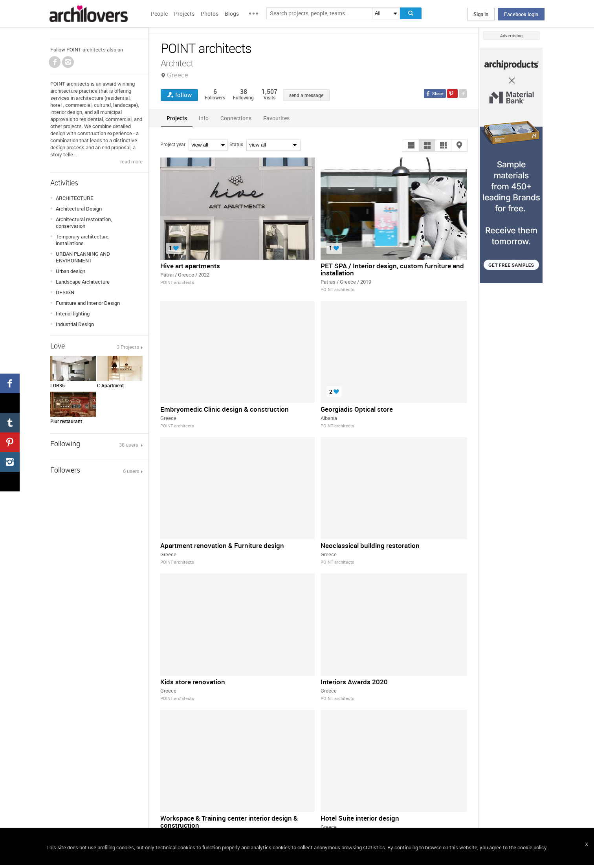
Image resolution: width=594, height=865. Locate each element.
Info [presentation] (204, 118)
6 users (131, 471)
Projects (184, 13)
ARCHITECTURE (75, 198)
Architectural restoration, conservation (84, 222)
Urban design (70, 271)
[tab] (177, 118)
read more (131, 161)
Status (236, 144)
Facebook (54, 62)
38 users (129, 445)
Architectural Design (79, 208)
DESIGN (65, 292)
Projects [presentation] (177, 118)
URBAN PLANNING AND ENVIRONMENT (83, 257)
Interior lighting (73, 313)
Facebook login (521, 14)
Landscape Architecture (83, 281)
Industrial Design (75, 324)
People (159, 13)
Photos (209, 13)
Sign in (480, 14)
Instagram (68, 62)
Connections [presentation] (235, 118)
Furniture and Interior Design (88, 302)
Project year (172, 144)
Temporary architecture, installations (83, 240)
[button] (411, 145)
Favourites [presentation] (276, 118)
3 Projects (128, 347)
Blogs (232, 13)
